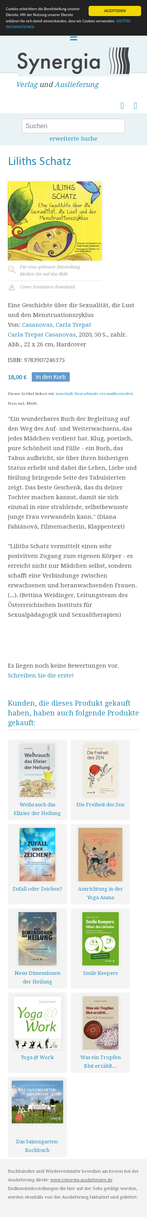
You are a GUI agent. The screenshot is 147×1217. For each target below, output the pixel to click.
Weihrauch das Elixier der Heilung (37, 809)
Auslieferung (76, 84)
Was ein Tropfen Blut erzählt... (100, 1061)
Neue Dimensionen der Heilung (37, 977)
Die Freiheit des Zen (100, 805)
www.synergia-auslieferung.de (81, 1180)
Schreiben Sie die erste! (41, 675)
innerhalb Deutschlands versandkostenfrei (94, 393)
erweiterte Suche (73, 138)
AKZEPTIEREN (115, 10)
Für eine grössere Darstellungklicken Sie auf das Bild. (50, 270)
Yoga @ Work (37, 1057)
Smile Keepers (100, 973)
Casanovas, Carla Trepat (56, 324)
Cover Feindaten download (47, 287)
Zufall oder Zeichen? (37, 889)
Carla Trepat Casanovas (42, 334)
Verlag (26, 84)
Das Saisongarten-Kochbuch (37, 1146)
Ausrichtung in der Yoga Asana (100, 893)
